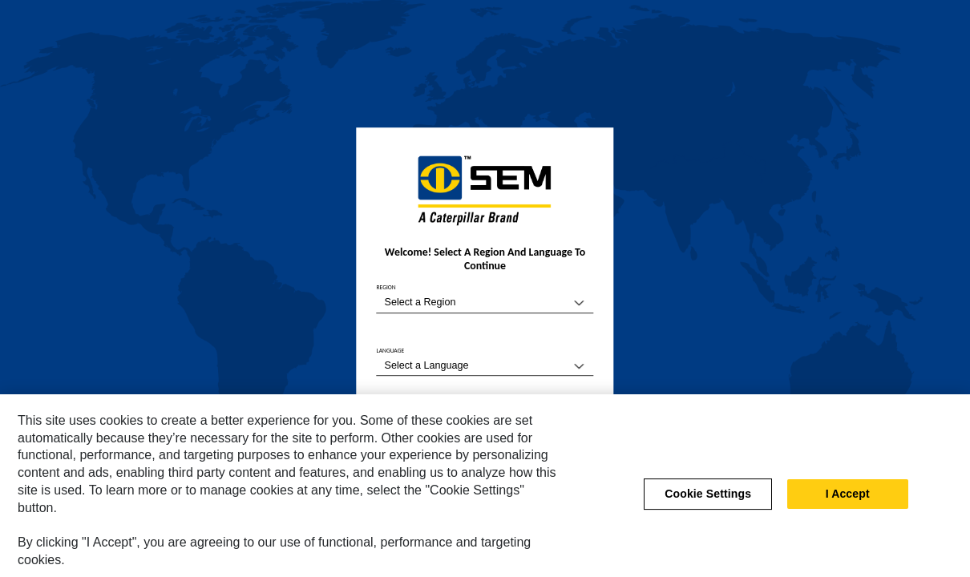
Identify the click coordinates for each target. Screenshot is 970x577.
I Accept (848, 497)
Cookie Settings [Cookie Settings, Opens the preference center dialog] (708, 497)
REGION (386, 288)
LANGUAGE (391, 350)
